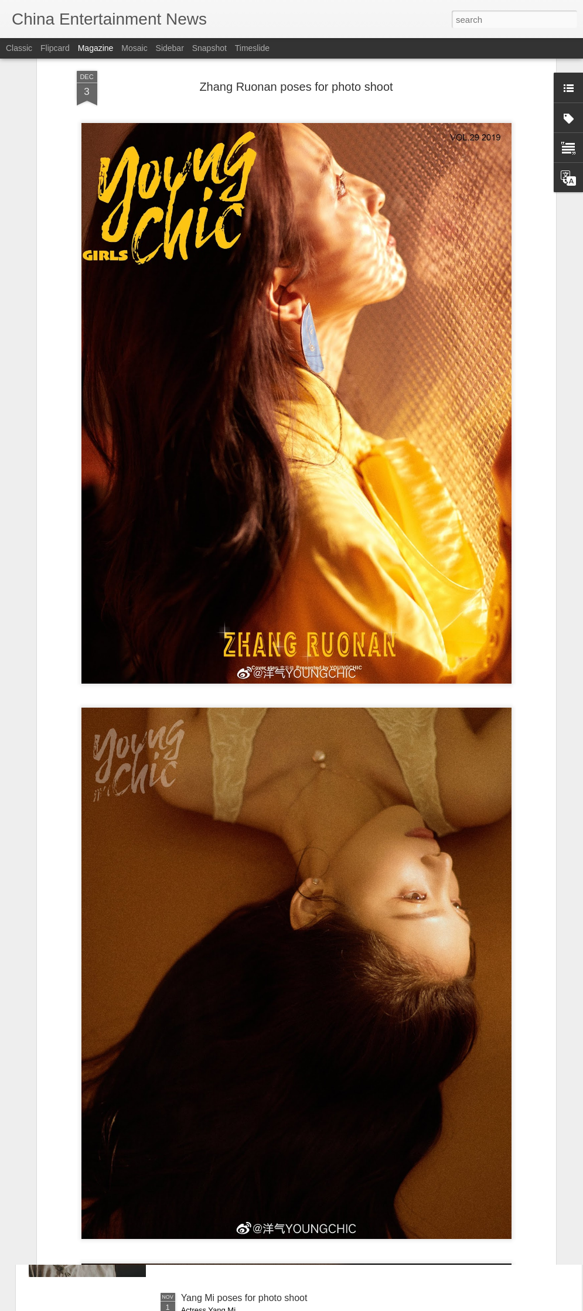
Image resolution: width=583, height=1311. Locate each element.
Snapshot (209, 48)
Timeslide (252, 48)
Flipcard (55, 48)
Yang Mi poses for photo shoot (244, 1298)
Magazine (96, 48)
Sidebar (170, 48)
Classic (19, 48)
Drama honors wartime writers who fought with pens (289, 1165)
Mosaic (134, 48)
